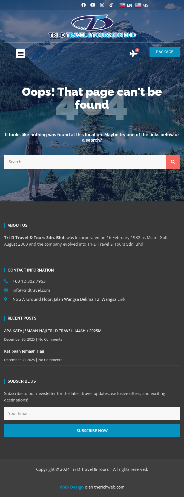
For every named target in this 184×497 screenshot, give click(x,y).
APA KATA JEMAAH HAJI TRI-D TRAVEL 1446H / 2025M (53, 330)
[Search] (173, 162)
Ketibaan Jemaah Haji (24, 351)
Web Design (72, 487)
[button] (20, 53)
